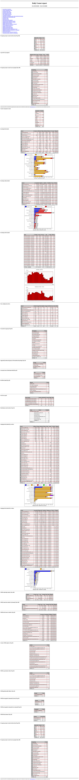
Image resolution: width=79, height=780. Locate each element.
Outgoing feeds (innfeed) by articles (9, 21)
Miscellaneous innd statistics (8, 20)
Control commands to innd (7, 10)
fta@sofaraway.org (33, 106)
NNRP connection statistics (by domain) (10, 24)
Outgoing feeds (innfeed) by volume (9, 22)
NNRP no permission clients (8, 27)
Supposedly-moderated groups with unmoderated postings (13, 16)
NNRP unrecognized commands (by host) (10, 29)
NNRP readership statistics (7, 23)
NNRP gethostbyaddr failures (8, 28)
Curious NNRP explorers (7, 26)
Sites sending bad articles (7, 14)
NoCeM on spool (6, 19)
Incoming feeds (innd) (6, 11)
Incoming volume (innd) (7, 12)
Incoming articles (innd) (7, 13)
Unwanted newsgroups (7, 15)
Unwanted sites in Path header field (9, 17)
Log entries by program (7, 9)
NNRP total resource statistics (8, 25)
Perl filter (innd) (5, 18)
